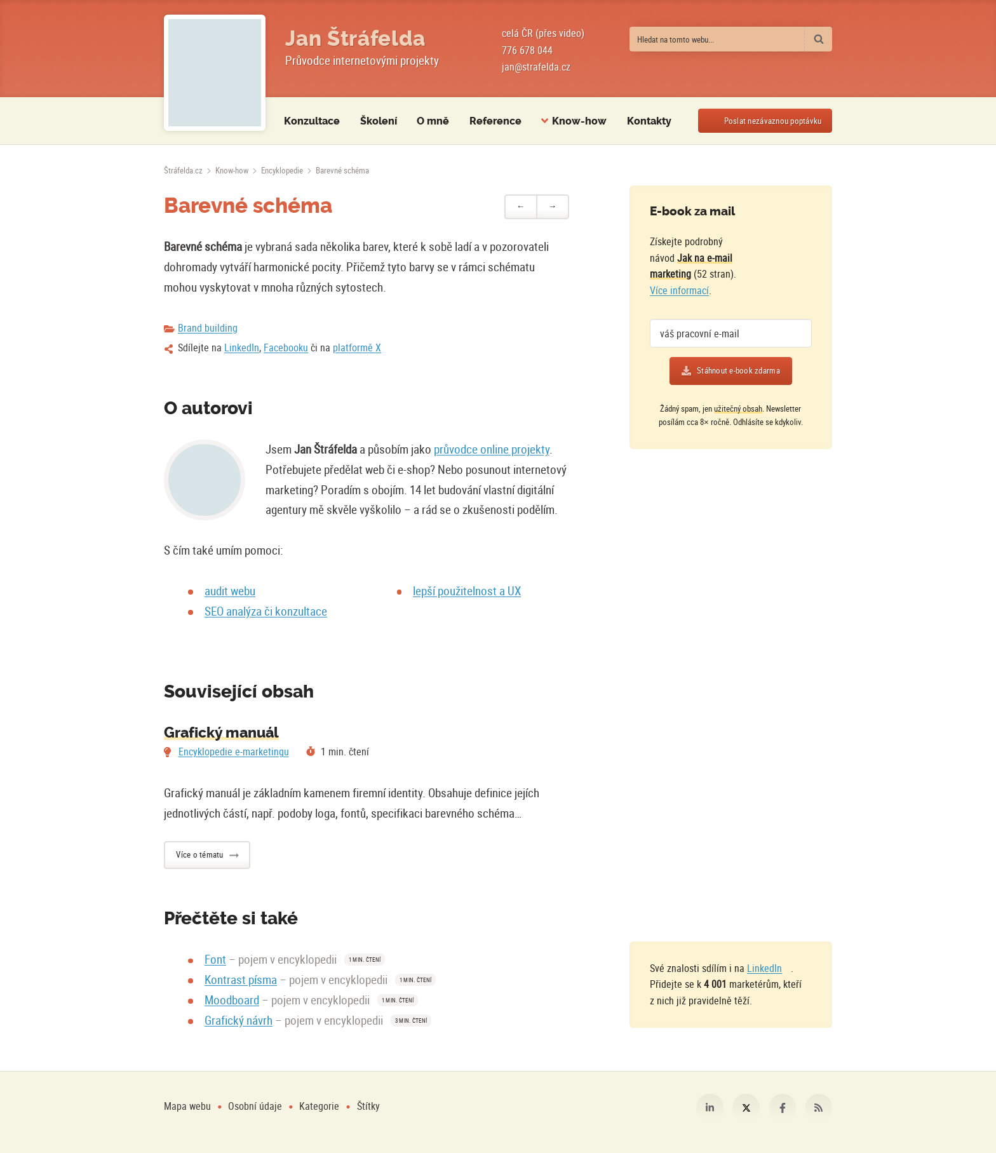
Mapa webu (187, 1106)
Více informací (679, 290)
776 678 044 (527, 50)
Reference (495, 121)
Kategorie (320, 1106)
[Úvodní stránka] (183, 170)
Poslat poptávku (773, 120)
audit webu (230, 591)
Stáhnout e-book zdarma (738, 370)
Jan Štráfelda (355, 39)
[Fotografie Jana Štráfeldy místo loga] (214, 73)
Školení (378, 121)
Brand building (208, 328)
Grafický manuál (221, 732)
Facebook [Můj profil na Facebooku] (782, 1107)
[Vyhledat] (818, 39)
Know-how (231, 170)
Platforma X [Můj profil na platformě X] (745, 1107)
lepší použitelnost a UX (467, 591)
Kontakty (649, 121)
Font (215, 959)
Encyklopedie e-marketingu (233, 752)
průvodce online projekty (491, 449)
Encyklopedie (282, 170)
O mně (433, 121)
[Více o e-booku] (784, 258)
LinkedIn (241, 347)
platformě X (357, 347)
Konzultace (312, 121)
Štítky (368, 1106)
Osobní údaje (255, 1106)
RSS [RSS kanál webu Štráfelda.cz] (818, 1107)
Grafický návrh (239, 1020)
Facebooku (286, 347)
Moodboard (232, 1000)
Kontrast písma (241, 979)
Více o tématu (199, 854)
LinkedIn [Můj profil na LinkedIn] (709, 1107)
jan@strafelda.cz (536, 67)
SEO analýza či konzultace (266, 611)
